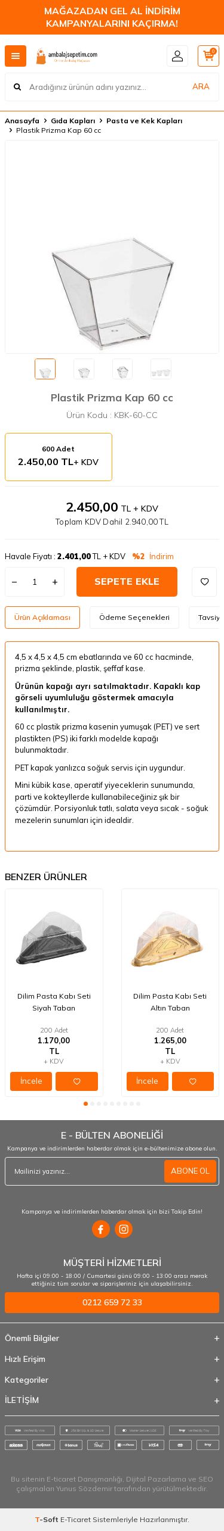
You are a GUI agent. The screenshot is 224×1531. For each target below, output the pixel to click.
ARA (201, 86)
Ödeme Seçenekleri (134, 617)
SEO (205, 1478)
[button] (86, 1104)
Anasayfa (22, 120)
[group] (112, 247)
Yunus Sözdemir (84, 1488)
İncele (31, 1081)
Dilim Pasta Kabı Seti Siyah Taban (54, 1001)
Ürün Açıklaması (42, 617)
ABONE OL (190, 1170)
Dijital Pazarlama (156, 1478)
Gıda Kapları (73, 120)
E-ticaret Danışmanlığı (84, 1478)
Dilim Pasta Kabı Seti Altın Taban (170, 1001)
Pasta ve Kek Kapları (144, 120)
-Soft (47, 1519)
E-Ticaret (75, 1519)
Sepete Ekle (126, 581)
